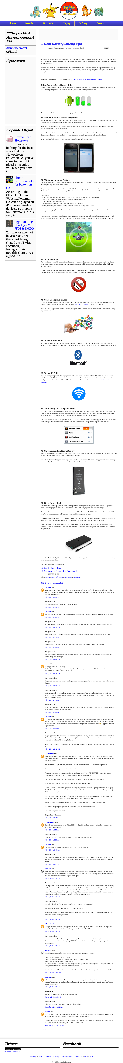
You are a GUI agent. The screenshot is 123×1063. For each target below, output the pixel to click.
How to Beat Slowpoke (22, 138)
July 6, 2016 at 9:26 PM (52, 617)
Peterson (48, 1011)
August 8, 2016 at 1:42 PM (53, 997)
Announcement (16, 48)
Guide (61, 577)
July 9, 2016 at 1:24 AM (52, 818)
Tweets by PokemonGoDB (13, 1052)
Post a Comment (48, 1030)
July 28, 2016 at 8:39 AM (52, 987)
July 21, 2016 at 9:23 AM (52, 946)
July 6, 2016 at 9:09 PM (52, 607)
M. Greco (48, 950)
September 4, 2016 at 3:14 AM (54, 1007)
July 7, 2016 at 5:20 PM (52, 647)
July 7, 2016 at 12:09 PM (52, 627)
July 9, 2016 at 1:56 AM (52, 830)
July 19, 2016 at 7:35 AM (52, 931)
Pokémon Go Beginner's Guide (88, 79)
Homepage (33, 1056)
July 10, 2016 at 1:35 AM (52, 878)
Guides (83, 23)
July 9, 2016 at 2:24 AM (52, 840)
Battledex (49, 23)
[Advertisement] (79, 34)
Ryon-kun (48, 868)
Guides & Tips (78, 1056)
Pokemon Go (68, 577)
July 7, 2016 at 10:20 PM (52, 659)
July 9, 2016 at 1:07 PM (52, 864)
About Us (41, 1056)
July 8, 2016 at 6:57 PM (52, 728)
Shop (91, 1056)
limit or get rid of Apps (81, 304)
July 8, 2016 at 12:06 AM (52, 686)
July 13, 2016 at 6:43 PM (52, 919)
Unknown (48, 587)
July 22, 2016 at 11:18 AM (53, 972)
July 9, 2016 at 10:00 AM (52, 850)
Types (66, 23)
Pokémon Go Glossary (52, 1056)
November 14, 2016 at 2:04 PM (54, 1025)
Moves (100, 23)
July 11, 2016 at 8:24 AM (52, 897)
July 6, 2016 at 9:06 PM (52, 597)
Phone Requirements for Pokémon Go (20, 183)
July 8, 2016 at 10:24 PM (52, 749)
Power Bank (77, 577)
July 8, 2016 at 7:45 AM (52, 712)
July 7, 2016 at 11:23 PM (52, 674)
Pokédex (30, 23)
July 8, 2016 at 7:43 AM (52, 700)
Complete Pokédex (66, 1056)
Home (12, 23)
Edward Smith (50, 924)
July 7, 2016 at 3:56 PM (52, 637)
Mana (47, 664)
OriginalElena (49, 753)
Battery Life (55, 577)
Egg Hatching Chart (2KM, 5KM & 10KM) (24, 225)
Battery (47, 577)
